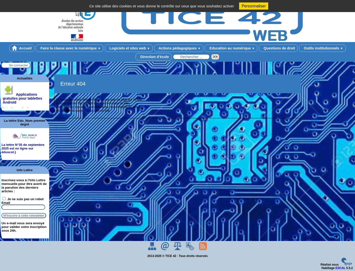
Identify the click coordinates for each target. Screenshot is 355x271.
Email (5, 203)
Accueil (22, 48)
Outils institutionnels (322, 48)
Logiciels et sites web (128, 48)
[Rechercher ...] (191, 57)
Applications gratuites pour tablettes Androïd (22, 98)
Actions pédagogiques (179, 48)
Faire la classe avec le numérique (69, 48)
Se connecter (18, 65)
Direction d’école (153, 56)
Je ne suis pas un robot (23, 199)
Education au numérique (231, 48)
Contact (89, 110)
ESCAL (340, 268)
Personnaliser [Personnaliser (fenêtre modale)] (254, 6)
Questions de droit (278, 48)
